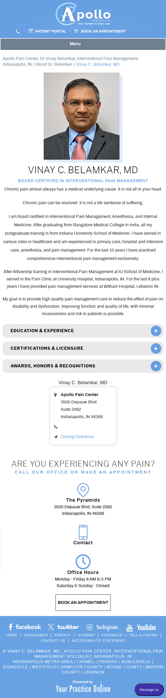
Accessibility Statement (98, 641)
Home (12, 635)
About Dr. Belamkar (54, 64)
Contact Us (53, 641)
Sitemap (86, 635)
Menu (82, 45)
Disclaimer (36, 635)
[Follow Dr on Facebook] (25, 627)
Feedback (112, 635)
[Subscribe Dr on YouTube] (102, 627)
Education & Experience (42, 330)
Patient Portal (51, 31)
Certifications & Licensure (47, 348)
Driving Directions (77, 437)
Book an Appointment (103, 31)
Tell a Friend (143, 635)
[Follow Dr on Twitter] (64, 627)
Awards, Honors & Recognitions (53, 365)
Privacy (62, 635)
